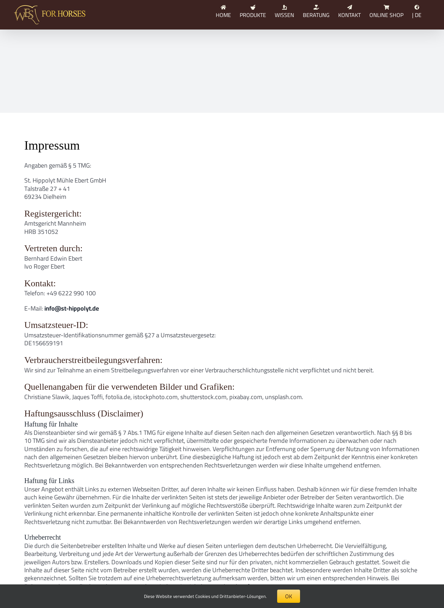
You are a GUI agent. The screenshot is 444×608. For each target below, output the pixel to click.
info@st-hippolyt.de (71, 308)
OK (288, 596)
